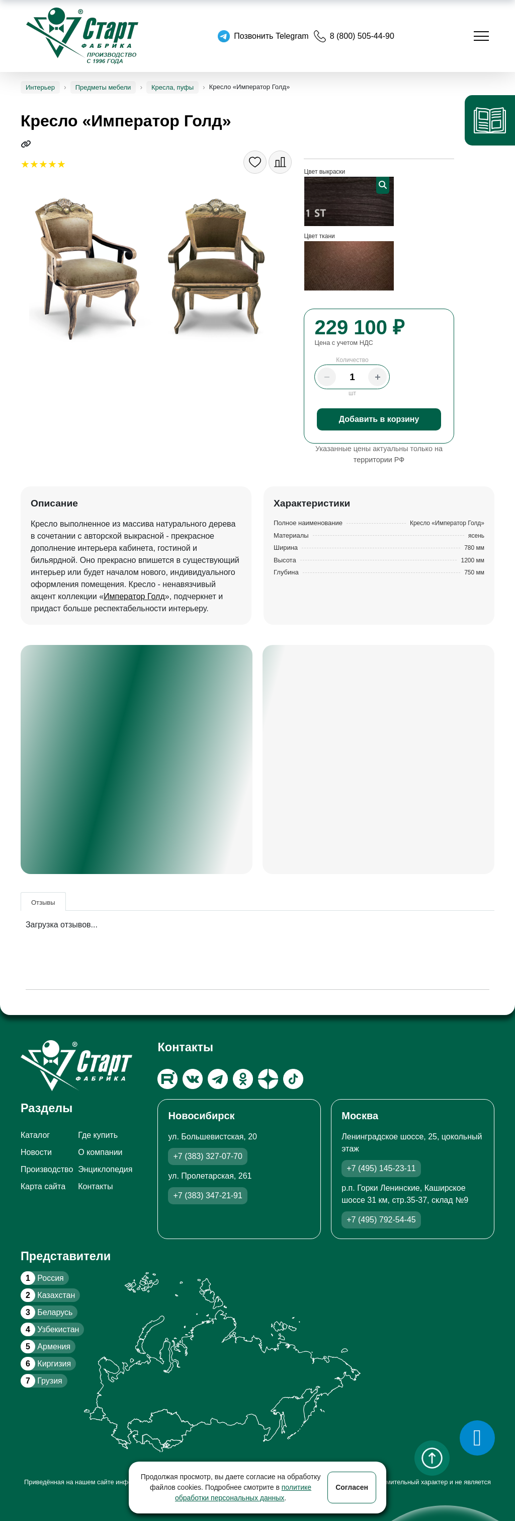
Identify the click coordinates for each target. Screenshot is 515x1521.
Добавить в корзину (379, 419)
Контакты (95, 1186)
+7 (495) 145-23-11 (381, 1168)
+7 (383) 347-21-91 (207, 1195)
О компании (100, 1152)
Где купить (98, 1135)
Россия (42, 1278)
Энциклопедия (105, 1169)
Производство (47, 1169)
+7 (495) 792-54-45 (381, 1219)
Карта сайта (43, 1186)
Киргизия (46, 1363)
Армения (45, 1346)
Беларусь (46, 1312)
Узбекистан (50, 1329)
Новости (36, 1152)
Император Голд (134, 596)
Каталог (35, 1135)
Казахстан (48, 1295)
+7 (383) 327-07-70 (207, 1156)
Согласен (351, 1487)
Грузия (41, 1381)
